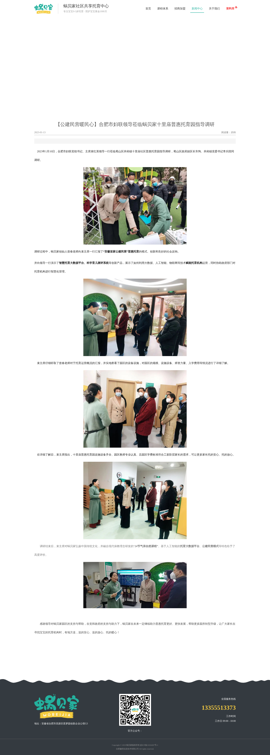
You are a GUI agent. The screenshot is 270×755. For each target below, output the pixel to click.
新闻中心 (197, 8)
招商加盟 (179, 8)
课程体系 (162, 8)
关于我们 (214, 8)
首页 (148, 8)
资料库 (231, 7)
